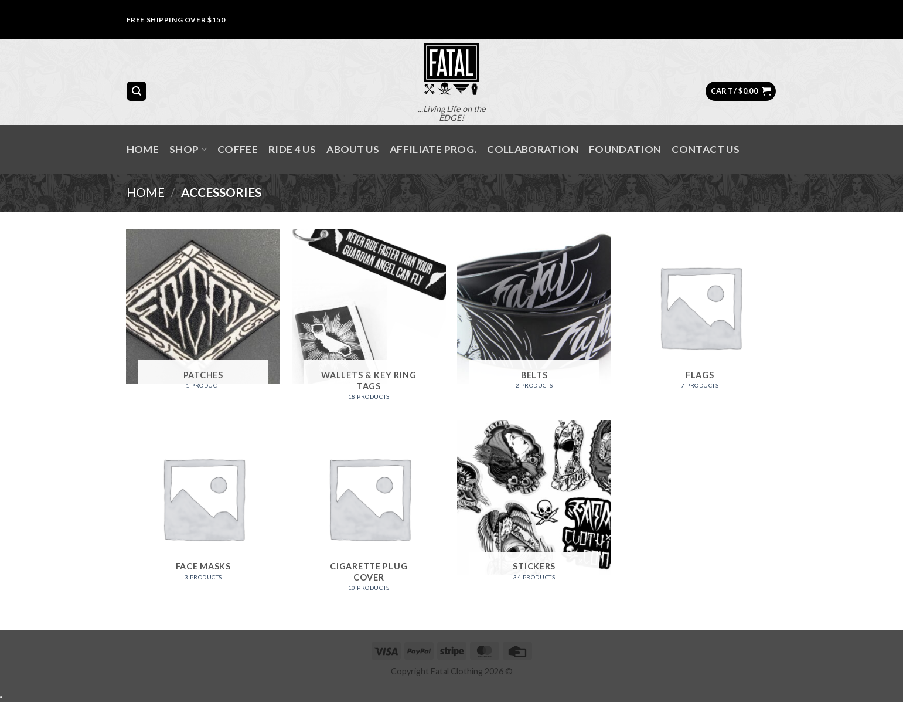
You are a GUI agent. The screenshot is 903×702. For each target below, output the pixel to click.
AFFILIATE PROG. (433, 149)
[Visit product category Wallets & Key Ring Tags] (369, 319)
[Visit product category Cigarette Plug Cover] (369, 510)
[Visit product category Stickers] (534, 504)
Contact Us (706, 149)
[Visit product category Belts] (534, 313)
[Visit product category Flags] (700, 313)
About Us (352, 149)
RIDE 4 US (292, 149)
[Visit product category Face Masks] (203, 504)
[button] (136, 91)
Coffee (237, 149)
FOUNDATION (625, 149)
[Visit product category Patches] (203, 313)
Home (143, 149)
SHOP (188, 149)
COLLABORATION (532, 149)
